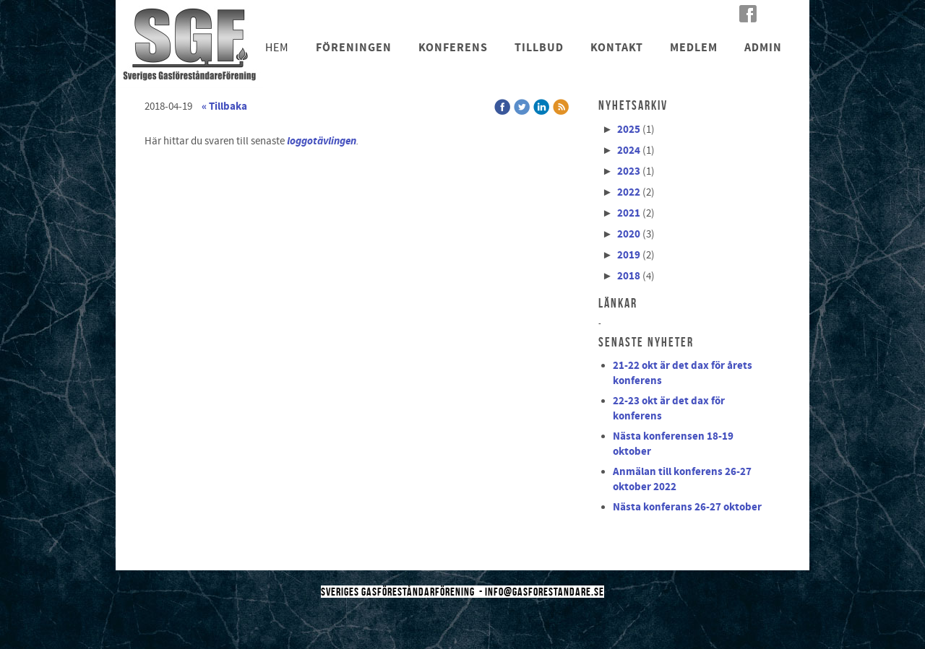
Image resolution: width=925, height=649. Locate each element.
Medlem (694, 48)
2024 (628, 150)
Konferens (453, 48)
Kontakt (616, 48)
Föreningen (354, 48)
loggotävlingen (321, 141)
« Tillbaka (224, 106)
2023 (628, 171)
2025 (628, 129)
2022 (628, 192)
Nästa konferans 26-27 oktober (687, 507)
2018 (628, 276)
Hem (277, 47)
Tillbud (539, 48)
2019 (628, 255)
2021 (628, 213)
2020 (628, 234)
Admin (763, 48)
